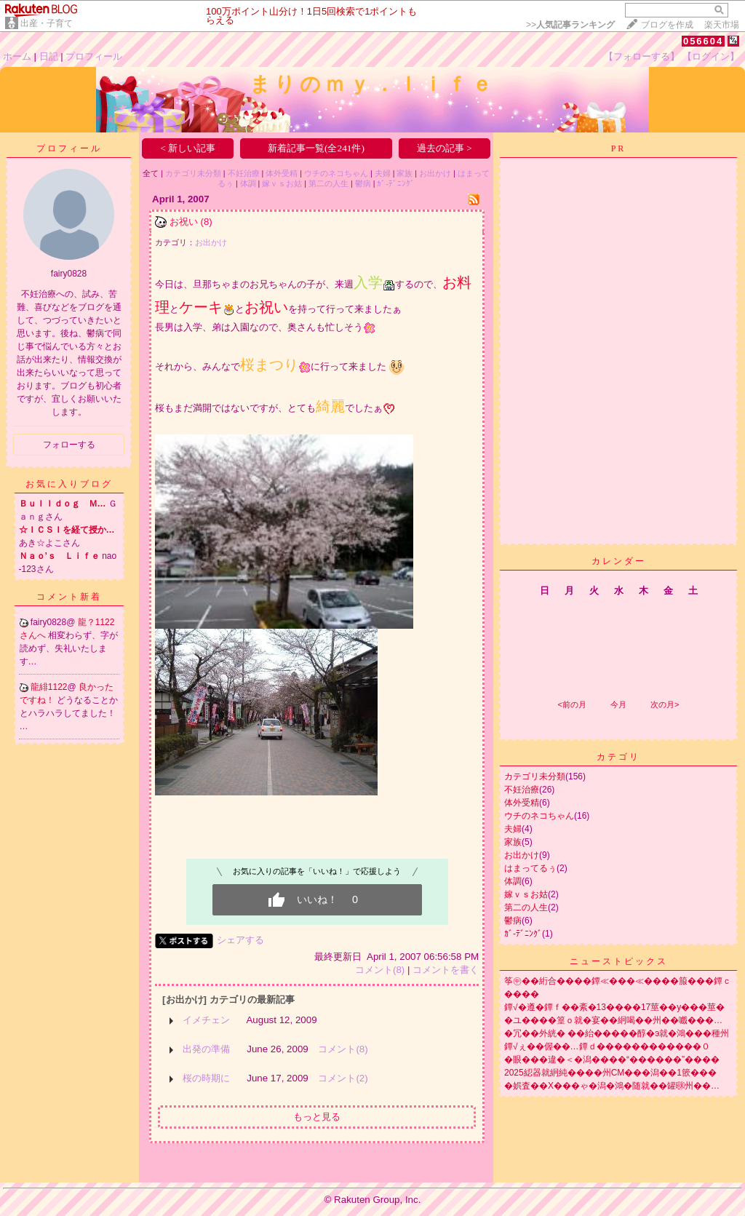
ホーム (17, 56)
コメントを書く (446, 969)
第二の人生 (328, 183)
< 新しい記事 (187, 148)
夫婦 (383, 173)
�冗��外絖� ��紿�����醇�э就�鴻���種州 (616, 1033)
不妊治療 (244, 173)
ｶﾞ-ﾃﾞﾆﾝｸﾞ (396, 183)
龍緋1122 (49, 687)
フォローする (69, 445)
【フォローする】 (642, 56)
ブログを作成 (667, 25)
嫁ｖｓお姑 (282, 183)
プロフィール (93, 56)
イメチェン (206, 1019)
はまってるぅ (530, 868)
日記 (48, 56)
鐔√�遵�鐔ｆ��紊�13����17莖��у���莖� (614, 1007)
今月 (618, 704)
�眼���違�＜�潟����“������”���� (612, 1059)
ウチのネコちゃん (336, 173)
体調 (248, 183)
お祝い (184, 221)
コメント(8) (380, 969)
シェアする (240, 939)
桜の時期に (206, 1078)
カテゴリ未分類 (193, 173)
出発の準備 (206, 1049)
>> (570, 25)
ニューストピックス (619, 961)
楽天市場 (721, 25)
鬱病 (363, 183)
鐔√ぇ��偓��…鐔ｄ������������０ (607, 1046)
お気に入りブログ (69, 484)
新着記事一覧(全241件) (316, 148)
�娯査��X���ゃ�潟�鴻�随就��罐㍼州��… (612, 1086)
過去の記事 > (444, 148)
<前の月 (571, 704)
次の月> (664, 704)
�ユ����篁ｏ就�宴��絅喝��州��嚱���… (613, 1020)
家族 (405, 173)
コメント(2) (342, 1078)
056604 (703, 41)
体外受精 (282, 173)
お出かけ (435, 173)
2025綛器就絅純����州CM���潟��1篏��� (610, 1073)
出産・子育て (46, 23)
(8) (206, 221)
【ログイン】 (710, 56)
